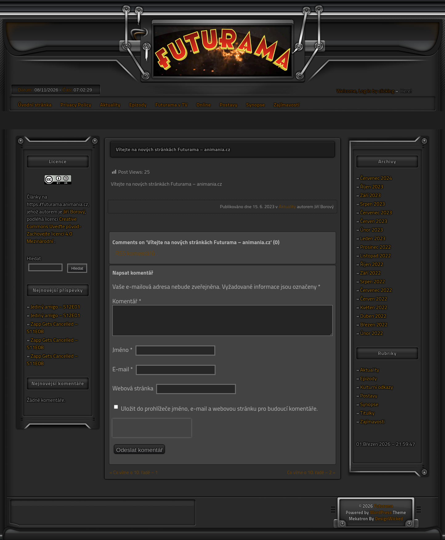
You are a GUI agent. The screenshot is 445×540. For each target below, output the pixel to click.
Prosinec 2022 (375, 247)
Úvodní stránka (34, 104)
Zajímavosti (287, 104)
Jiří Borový (74, 211)
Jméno (122, 349)
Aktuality (110, 104)
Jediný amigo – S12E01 (55, 306)
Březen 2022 (374, 324)
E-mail (122, 369)
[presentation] (151, 428)
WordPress (381, 512)
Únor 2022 (371, 333)
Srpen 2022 (372, 281)
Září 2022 (370, 272)
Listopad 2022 (375, 255)
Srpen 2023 (372, 204)
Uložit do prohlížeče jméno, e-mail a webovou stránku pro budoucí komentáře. (219, 408)
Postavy (228, 104)
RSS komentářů (135, 253)
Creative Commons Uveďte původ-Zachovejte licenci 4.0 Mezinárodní (54, 230)
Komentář (126, 300)
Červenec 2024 (376, 178)
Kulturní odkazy (376, 387)
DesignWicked (389, 518)
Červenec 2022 (376, 290)
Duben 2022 (373, 316)
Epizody (137, 104)
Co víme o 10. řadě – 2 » (311, 472)
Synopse (255, 104)
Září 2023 (370, 195)
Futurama (383, 506)
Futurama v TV (172, 104)
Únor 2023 (371, 229)
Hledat (34, 258)
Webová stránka (132, 388)
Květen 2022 (373, 307)
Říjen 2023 (371, 186)
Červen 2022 (373, 298)
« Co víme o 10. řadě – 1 (134, 472)
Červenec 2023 (376, 212)
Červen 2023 (373, 221)
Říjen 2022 (371, 264)
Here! (405, 91)
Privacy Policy (75, 104)
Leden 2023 (373, 238)
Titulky (367, 413)
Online (203, 104)
